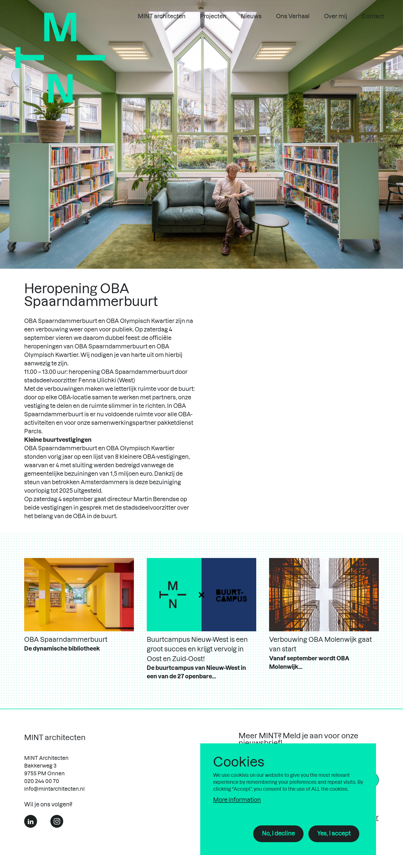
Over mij (335, 16)
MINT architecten (162, 16)
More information (237, 800)
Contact (373, 16)
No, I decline (278, 833)
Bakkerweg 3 (40, 766)
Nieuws (251, 16)
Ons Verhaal (293, 16)
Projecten (213, 16)
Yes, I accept (334, 833)
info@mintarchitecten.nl (54, 789)
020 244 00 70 (41, 781)
